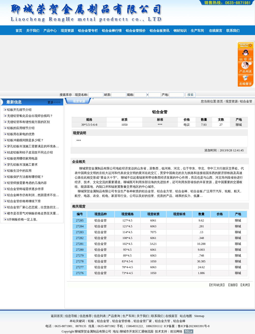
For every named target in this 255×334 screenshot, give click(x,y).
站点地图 (186, 316)
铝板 (91, 321)
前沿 (173, 331)
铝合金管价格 (121, 321)
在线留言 (171, 316)
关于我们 (143, 316)
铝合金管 (100, 220)
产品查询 (114, 316)
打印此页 (217, 285)
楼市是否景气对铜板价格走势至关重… (33, 213)
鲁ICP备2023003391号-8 (194, 326)
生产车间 (128, 316)
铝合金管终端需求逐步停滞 (25, 189)
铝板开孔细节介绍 (19, 110)
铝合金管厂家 (143, 321)
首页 (220, 101)
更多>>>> (53, 102)
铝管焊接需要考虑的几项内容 (27, 183)
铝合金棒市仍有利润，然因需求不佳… (33, 195)
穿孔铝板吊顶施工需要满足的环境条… (33, 146)
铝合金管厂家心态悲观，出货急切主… (33, 207)
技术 (158, 331)
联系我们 (157, 316)
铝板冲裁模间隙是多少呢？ (25, 140)
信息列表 (100, 316)
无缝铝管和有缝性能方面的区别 (28, 122)
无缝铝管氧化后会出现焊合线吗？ (30, 116)
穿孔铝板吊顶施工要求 (22, 164)
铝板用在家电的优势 (21, 134)
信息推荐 (85, 316)
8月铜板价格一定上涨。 (23, 219)
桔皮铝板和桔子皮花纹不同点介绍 (30, 152)
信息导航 (71, 316)
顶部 (233, 285)
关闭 (245, 285)
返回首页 (57, 316)
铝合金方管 (162, 321)
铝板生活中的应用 (19, 170)
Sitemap (199, 316)
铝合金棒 (179, 321)
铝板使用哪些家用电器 (22, 158)
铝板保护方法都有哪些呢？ (25, 177)
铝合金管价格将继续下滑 (24, 201)
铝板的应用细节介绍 (21, 128)
